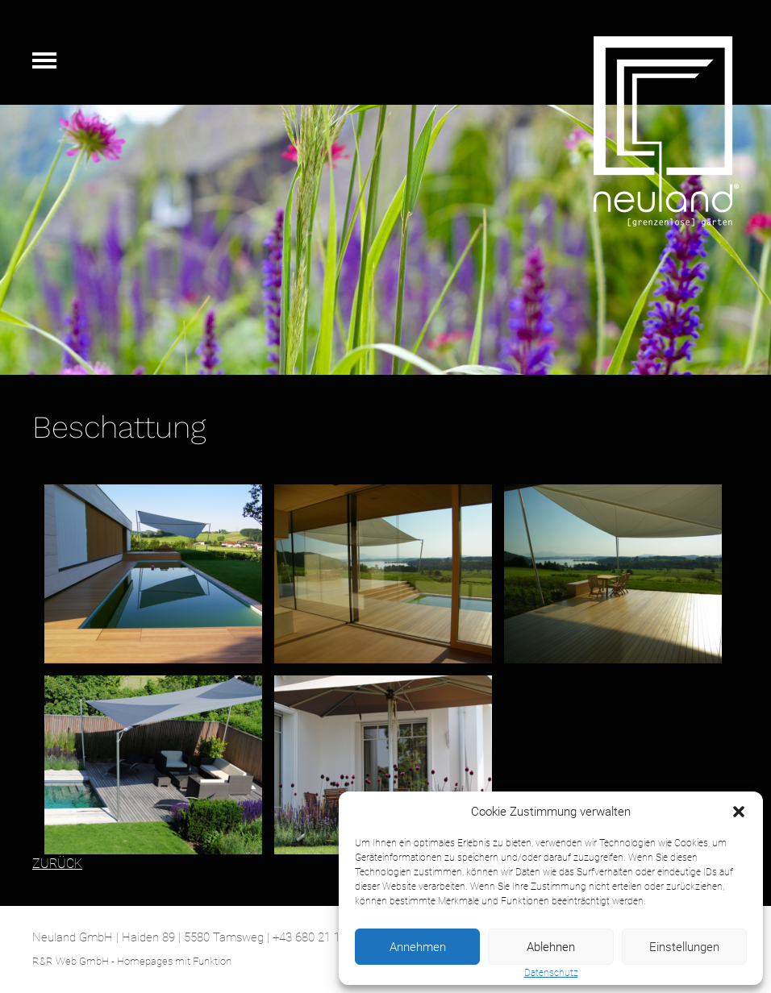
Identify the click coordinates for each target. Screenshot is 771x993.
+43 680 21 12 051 (321, 937)
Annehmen (418, 947)
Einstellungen (684, 947)
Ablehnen (551, 947)
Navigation (44, 60)
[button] (739, 812)
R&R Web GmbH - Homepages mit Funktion (131, 961)
